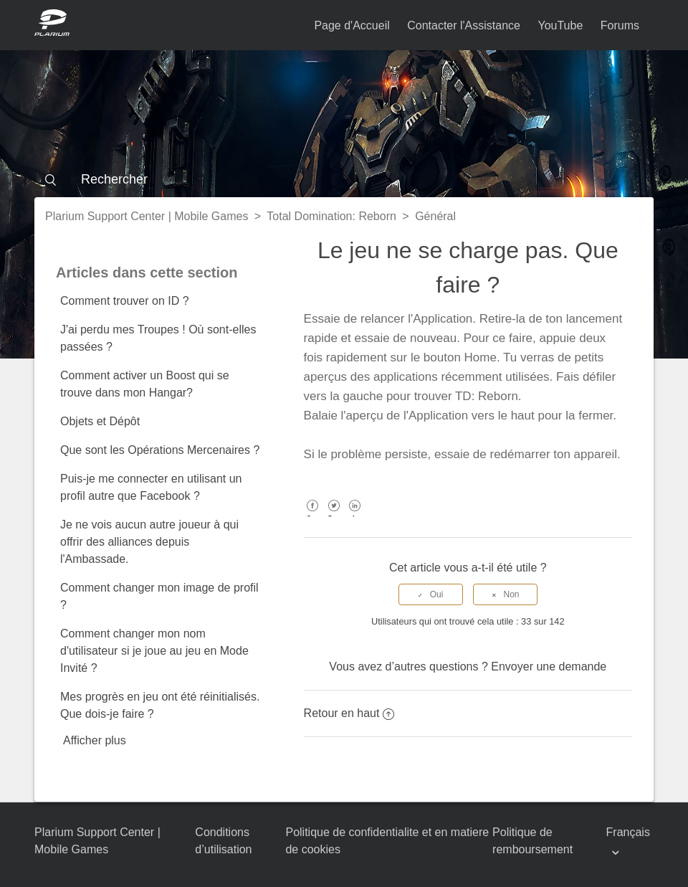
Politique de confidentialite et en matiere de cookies (387, 840)
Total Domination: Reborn (331, 216)
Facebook (313, 516)
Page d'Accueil (351, 25)
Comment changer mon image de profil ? (159, 596)
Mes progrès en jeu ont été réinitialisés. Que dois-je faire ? (159, 705)
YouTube (560, 25)
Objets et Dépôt (100, 421)
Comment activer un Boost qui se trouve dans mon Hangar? (144, 384)
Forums (620, 25)
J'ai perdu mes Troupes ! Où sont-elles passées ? (158, 338)
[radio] (430, 594)
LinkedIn (355, 516)
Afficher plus (94, 740)
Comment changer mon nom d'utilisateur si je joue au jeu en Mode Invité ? (154, 650)
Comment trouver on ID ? (124, 301)
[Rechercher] (344, 179)
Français (628, 832)
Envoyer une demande (548, 666)
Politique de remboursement (532, 840)
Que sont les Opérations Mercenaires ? (159, 450)
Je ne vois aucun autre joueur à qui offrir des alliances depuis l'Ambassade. (149, 541)
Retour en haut (349, 713)
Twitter (334, 516)
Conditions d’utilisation (223, 840)
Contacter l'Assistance (463, 25)
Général (435, 216)
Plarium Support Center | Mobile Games (146, 216)
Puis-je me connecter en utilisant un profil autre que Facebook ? (151, 487)
